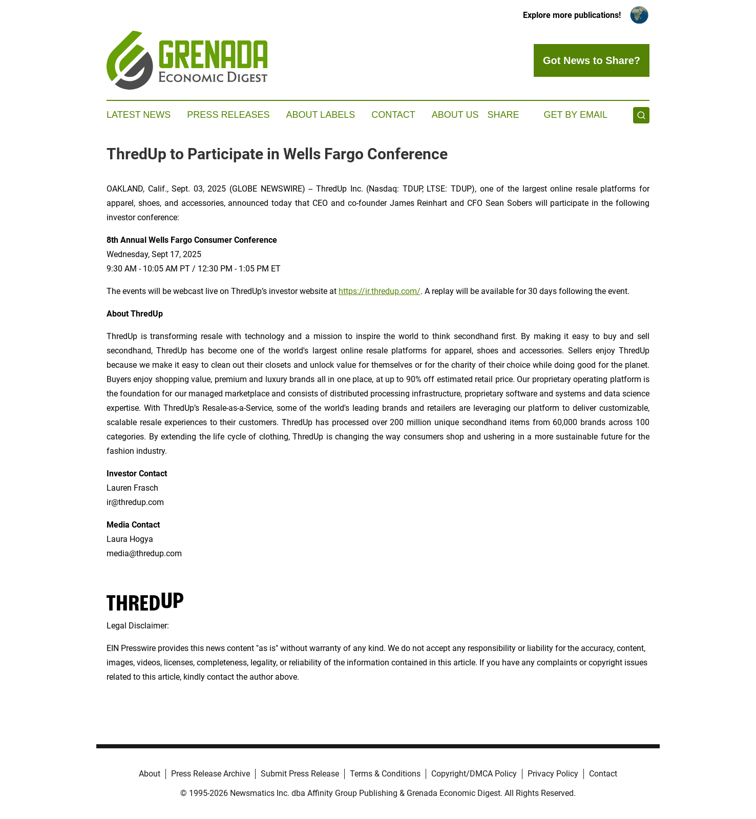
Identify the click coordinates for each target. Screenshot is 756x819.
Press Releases (228, 115)
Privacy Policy (553, 774)
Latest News (139, 115)
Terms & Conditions (385, 774)
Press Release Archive (210, 774)
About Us (455, 115)
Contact (393, 115)
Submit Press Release (300, 774)
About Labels (320, 115)
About (149, 774)
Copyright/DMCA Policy (474, 774)
